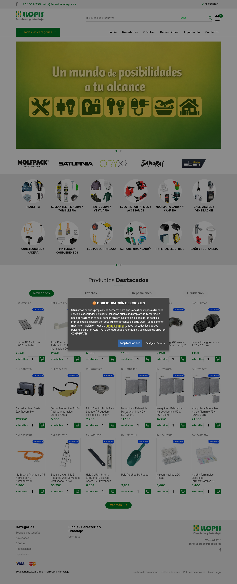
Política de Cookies (116, 326)
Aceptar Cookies (129, 343)
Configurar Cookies (155, 343)
